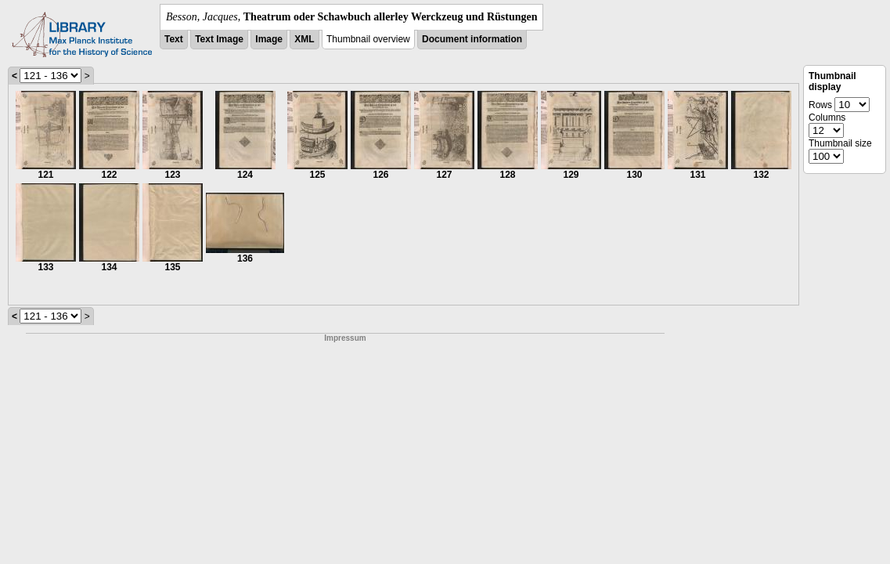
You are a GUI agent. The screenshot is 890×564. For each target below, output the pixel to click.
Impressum (345, 338)
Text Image (219, 39)
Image (269, 39)
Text (173, 39)
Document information (472, 39)
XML (304, 39)
